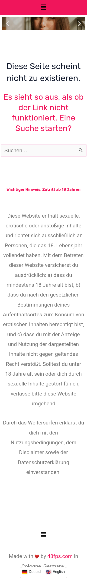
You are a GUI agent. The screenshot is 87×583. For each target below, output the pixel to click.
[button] (43, 7)
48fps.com (60, 556)
